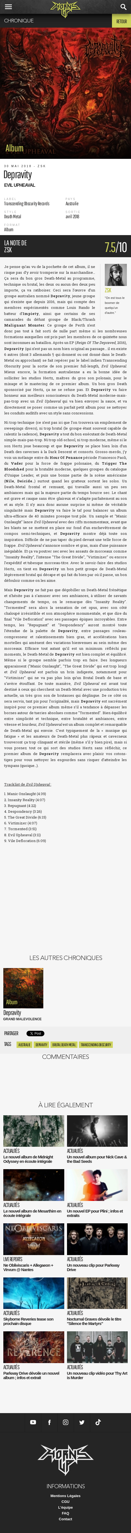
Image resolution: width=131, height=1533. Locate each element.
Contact (65, 1519)
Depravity (41, 1044)
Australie (24, 1044)
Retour (121, 21)
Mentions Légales (65, 1496)
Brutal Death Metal (64, 1044)
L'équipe (65, 1507)
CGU (65, 1502)
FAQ (65, 1513)
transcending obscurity (96, 1044)
